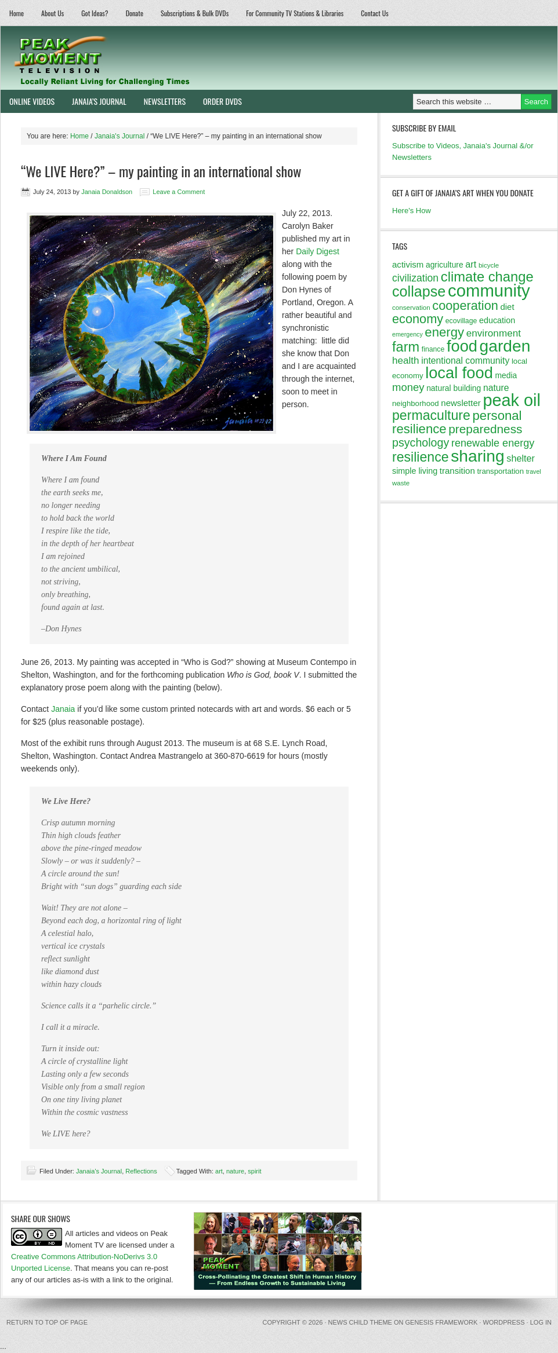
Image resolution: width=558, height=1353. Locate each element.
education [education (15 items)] (497, 320)
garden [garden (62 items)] (505, 346)
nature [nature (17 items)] (496, 388)
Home (16, 13)
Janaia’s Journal (94, 101)
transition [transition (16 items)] (457, 471)
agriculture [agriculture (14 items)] (444, 264)
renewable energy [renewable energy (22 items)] (492, 443)
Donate (134, 13)
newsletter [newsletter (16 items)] (461, 403)
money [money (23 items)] (408, 387)
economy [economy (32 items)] (417, 319)
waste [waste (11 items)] (401, 483)
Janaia (63, 709)
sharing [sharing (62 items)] (477, 456)
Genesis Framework (441, 1322)
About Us (52, 13)
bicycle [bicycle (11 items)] (489, 265)
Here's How (411, 210)
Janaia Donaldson (106, 191)
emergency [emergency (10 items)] (407, 334)
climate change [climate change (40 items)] (487, 276)
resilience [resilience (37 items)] (420, 457)
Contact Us (375, 13)
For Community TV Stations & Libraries (294, 13)
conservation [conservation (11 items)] (411, 307)
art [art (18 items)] (470, 264)
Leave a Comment (179, 191)
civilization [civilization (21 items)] (415, 278)
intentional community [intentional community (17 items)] (465, 360)
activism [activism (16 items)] (407, 264)
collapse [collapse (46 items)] (418, 291)
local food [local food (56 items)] (459, 373)
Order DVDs (218, 101)
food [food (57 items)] (462, 346)
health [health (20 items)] (405, 360)
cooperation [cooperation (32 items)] (465, 305)
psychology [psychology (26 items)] (420, 442)
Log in (541, 1322)
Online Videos (28, 101)
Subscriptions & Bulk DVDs (195, 13)
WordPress (503, 1322)
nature (235, 1171)
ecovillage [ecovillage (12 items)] (461, 321)
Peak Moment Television (135, 58)
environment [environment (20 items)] (493, 333)
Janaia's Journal (99, 1171)
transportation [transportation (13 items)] (500, 471)
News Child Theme (360, 1322)
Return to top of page (47, 1322)
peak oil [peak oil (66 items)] (511, 400)
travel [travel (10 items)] (533, 471)
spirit (254, 1171)
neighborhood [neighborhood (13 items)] (415, 403)
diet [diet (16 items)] (507, 307)
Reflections (141, 1171)
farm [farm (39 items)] (405, 346)
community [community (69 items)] (489, 290)
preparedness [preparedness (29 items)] (485, 429)
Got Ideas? (94, 13)
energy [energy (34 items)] (444, 332)
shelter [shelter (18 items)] (520, 458)
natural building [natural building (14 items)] (453, 388)
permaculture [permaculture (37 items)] (431, 415)
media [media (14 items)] (506, 375)
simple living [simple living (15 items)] (414, 471)
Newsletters (165, 101)
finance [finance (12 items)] (433, 349)
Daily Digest (317, 251)
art (219, 1171)
